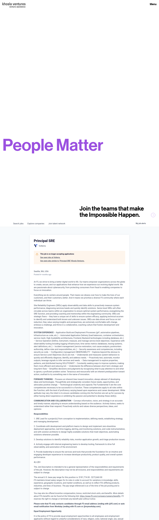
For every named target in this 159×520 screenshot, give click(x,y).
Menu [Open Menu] (153, 4)
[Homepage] (13, 3)
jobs (18, 223)
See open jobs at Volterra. (50, 257)
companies (35, 223)
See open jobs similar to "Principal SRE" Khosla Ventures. (62, 261)
